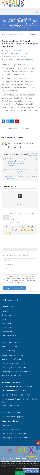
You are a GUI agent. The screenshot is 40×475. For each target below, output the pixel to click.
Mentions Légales (9, 307)
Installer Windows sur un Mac (30, 128)
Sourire (25, 230)
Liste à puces (29, 227)
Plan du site (6, 323)
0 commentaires (26, 60)
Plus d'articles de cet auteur (32, 154)
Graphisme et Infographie (12, 417)
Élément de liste (6, 230)
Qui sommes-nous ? (10, 315)
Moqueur (32, 230)
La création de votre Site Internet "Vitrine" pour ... (12, 128)
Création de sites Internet (12, 413)
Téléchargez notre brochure (13, 363)
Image (23, 227)
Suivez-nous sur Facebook (13, 355)
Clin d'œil (10, 233)
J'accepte (20, 473)
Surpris (29, 230)
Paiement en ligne (9, 332)
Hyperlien (19, 227)
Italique (10, 227)
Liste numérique (32, 227)
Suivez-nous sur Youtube (12, 359)
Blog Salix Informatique (14, 50)
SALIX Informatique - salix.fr (15, 54)
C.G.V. (4, 319)
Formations (6, 425)
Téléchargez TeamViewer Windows (16, 372)
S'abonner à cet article (13, 35)
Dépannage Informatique (12, 421)
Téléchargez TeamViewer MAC (14, 367)
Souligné (13, 227)
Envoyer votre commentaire (15, 288)
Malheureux (6, 233)
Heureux (21, 230)
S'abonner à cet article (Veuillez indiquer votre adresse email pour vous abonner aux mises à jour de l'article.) (21, 280)
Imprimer (32, 35)
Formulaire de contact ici (12, 347)
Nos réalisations (8, 328)
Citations (12, 230)
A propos (5, 311)
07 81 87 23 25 (11, 351)
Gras (6, 227)
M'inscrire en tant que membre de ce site (20, 276)
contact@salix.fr (14, 342)
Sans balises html (16, 230)
